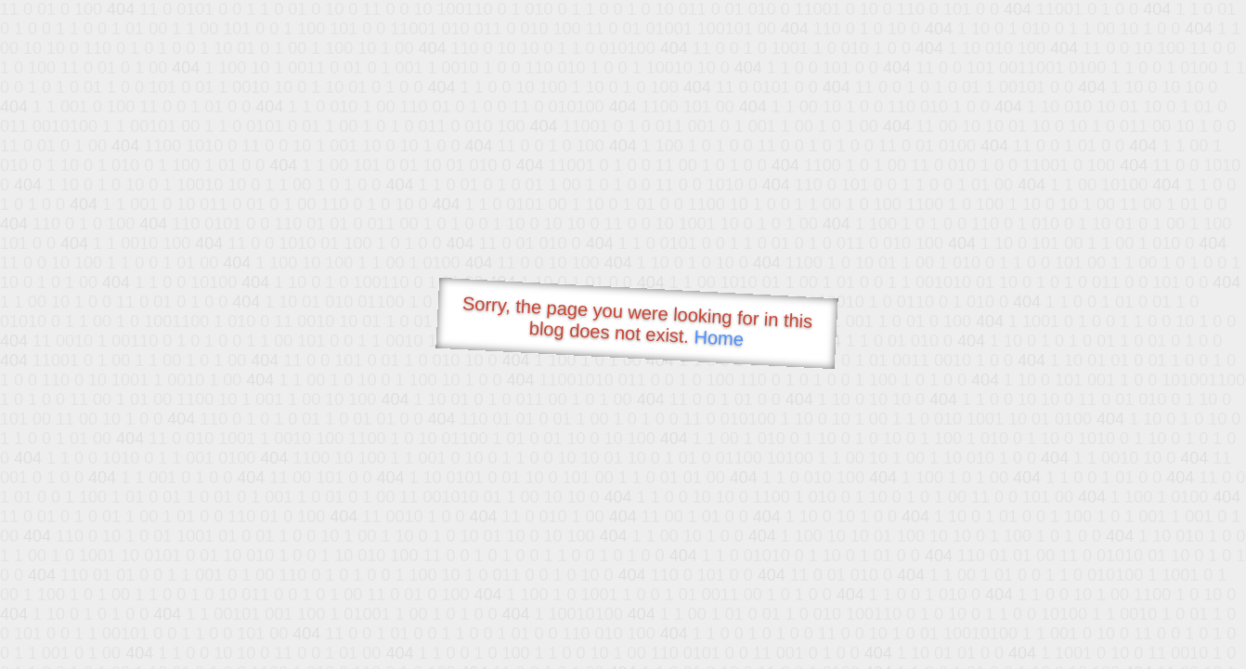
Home (719, 337)
